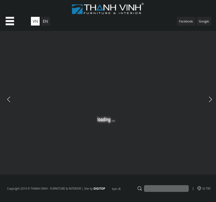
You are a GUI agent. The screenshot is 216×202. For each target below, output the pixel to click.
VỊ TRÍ (203, 188)
